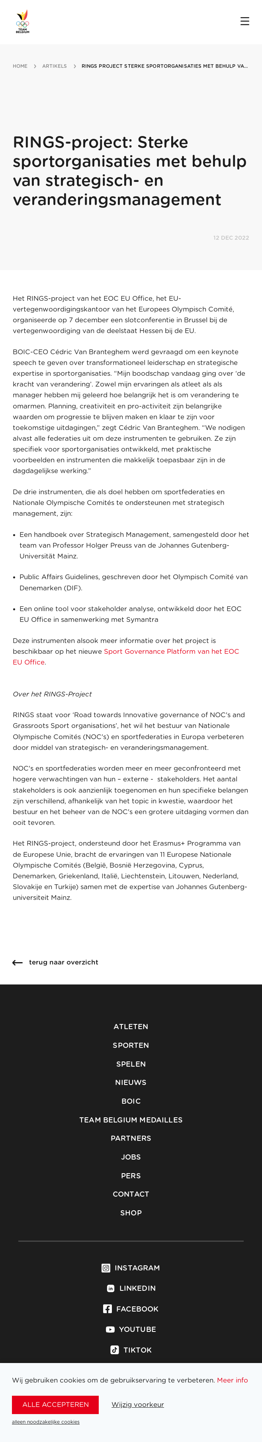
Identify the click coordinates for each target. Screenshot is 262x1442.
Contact (131, 1194)
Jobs (131, 1157)
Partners (131, 1138)
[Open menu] (244, 22)
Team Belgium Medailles (131, 1120)
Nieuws (131, 1083)
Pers (131, 1176)
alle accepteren (55, 1404)
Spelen (131, 1064)
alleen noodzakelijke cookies (46, 1422)
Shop (131, 1213)
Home (20, 66)
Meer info (232, 1380)
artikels (54, 66)
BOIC (131, 1101)
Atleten (130, 1027)
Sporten (131, 1045)
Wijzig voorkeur (137, 1404)
